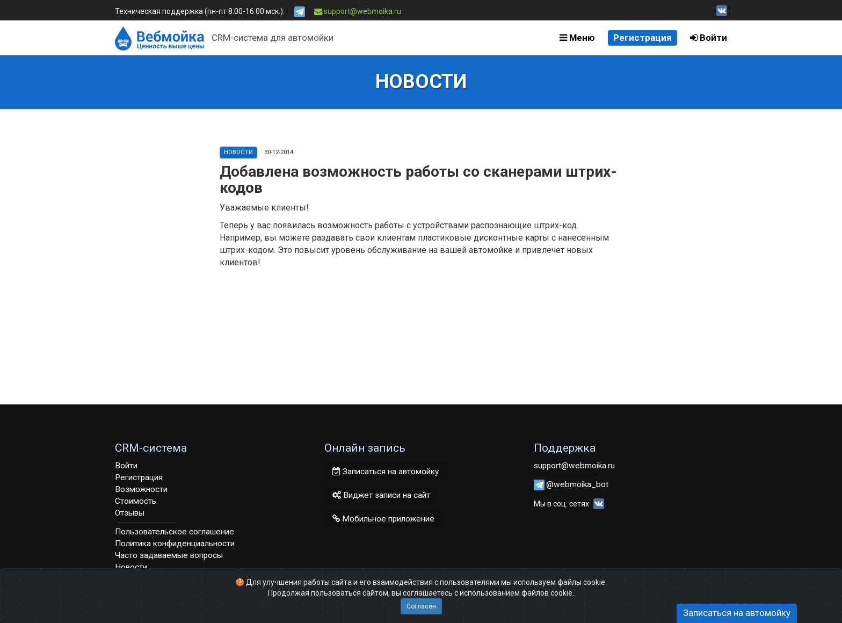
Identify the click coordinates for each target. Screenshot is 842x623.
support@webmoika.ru (358, 11)
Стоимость (135, 501)
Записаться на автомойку (385, 471)
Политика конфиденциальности (175, 543)
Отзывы (129, 513)
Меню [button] (577, 37)
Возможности (141, 489)
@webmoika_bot (577, 484)
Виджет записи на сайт (381, 495)
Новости (238, 152)
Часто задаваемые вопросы (169, 555)
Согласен (421, 606)
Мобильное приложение (383, 519)
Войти (708, 37)
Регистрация (642, 37)
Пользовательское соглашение (174, 532)
